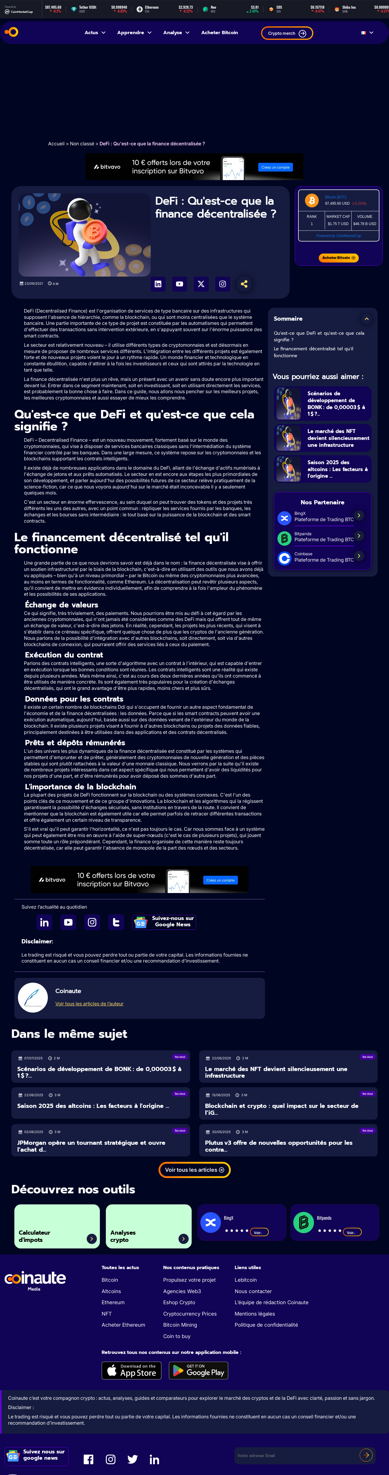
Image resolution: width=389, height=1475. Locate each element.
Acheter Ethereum (123, 1325)
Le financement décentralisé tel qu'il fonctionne (313, 352)
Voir (259, 1232)
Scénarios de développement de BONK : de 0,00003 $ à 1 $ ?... (338, 403)
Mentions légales (255, 1314)
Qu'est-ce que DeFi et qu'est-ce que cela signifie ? (319, 336)
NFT (107, 1314)
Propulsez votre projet (189, 1280)
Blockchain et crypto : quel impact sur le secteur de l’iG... (282, 1109)
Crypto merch (287, 33)
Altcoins (111, 1291)
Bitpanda (324, 1217)
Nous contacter (253, 1291)
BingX (228, 1217)
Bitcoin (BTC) (335, 197)
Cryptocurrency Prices (190, 1314)
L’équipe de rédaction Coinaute (272, 1302)
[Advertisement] (194, 92)
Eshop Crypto (179, 1302)
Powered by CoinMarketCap (338, 236)
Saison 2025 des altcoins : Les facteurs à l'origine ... (338, 475)
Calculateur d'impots (40, 1234)
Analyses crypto (127, 1234)
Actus (95, 32)
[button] (366, 319)
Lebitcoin (246, 1280)
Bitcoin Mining (180, 1325)
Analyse (176, 32)
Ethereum (113, 1302)
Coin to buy (176, 1336)
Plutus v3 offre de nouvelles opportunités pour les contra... (279, 1146)
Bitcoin (110, 1280)
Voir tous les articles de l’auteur (89, 1004)
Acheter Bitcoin (219, 32)
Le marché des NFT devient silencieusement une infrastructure (337, 441)
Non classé (82, 144)
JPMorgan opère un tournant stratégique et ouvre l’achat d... (91, 1146)
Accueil (56, 144)
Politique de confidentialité (266, 1325)
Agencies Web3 (182, 1291)
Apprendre (134, 32)
